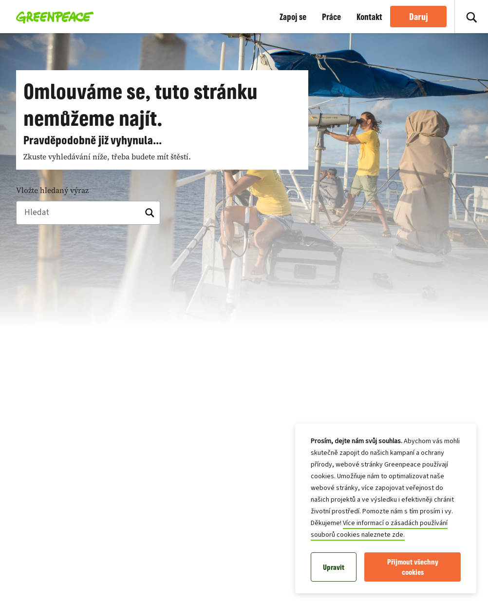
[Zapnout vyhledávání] (471, 16)
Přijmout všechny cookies (412, 567)
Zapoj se (293, 16)
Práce (331, 16)
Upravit (333, 567)
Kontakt (369, 16)
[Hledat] (88, 213)
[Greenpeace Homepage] (52, 16)
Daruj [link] (418, 16)
